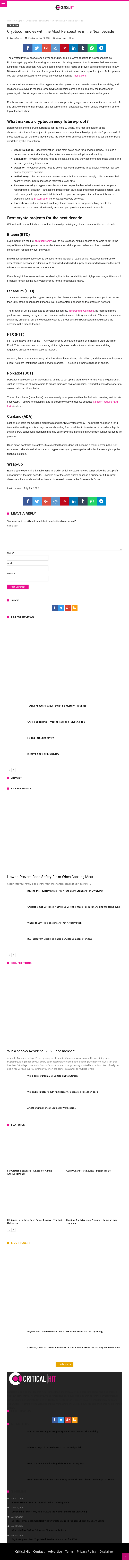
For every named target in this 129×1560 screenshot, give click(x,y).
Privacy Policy (86, 1551)
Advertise (55, 1551)
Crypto (19, 21)
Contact (39, 1551)
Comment (12, 525)
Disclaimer (106, 1551)
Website (11, 573)
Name (10, 553)
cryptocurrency (43, 240)
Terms (69, 1551)
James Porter (16, 38)
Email (10, 563)
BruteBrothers (42, 198)
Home (10, 21)
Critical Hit (22, 1551)
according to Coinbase (81, 310)
